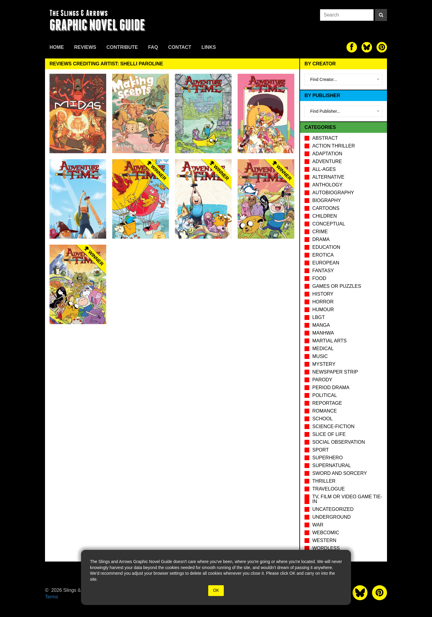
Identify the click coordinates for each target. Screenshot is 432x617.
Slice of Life (329, 434)
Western (324, 540)
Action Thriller (333, 145)
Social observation (338, 442)
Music (320, 356)
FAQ (153, 47)
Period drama (331, 387)
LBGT (318, 317)
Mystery (323, 364)
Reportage (327, 403)
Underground (331, 517)
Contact (179, 47)
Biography (326, 200)
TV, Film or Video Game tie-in (347, 499)
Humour (323, 309)
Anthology (327, 184)
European (325, 262)
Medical (323, 348)
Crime (320, 231)
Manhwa (323, 332)
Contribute (122, 47)
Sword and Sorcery (339, 473)
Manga (321, 325)
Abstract (325, 138)
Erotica (323, 255)
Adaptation (327, 153)
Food (319, 278)
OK (216, 590)
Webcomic (325, 532)
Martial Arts (329, 340)
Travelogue (328, 488)
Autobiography (333, 192)
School (322, 418)
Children (324, 216)
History (323, 294)
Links (209, 47)
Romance (324, 410)
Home (57, 47)
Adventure (327, 161)
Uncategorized (332, 509)
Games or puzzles (336, 286)
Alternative (328, 177)
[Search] (381, 15)
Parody (322, 379)
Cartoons (325, 208)
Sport (320, 449)
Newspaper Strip (335, 371)
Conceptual (328, 223)
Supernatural (331, 465)
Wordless (326, 548)
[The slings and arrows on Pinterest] (381, 47)
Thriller (323, 481)
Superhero (327, 457)
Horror (323, 301)
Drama (321, 239)
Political (324, 395)
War (317, 524)
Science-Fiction (333, 426)
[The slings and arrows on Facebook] (351, 47)
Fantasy (323, 270)
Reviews (85, 47)
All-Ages (324, 169)
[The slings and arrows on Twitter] (367, 47)
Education (326, 247)
